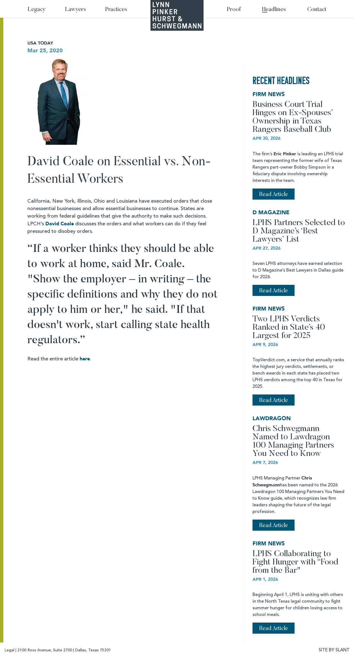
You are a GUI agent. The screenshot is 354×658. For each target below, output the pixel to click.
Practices (116, 10)
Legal (9, 650)
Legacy (37, 10)
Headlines (274, 10)
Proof (234, 10)
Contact (316, 10)
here (85, 358)
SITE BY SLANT (334, 650)
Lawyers (75, 10)
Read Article (273, 194)
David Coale (59, 223)
